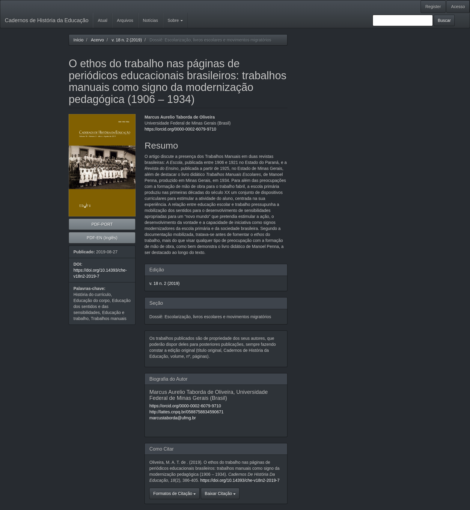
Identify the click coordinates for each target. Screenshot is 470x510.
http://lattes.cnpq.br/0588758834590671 (186, 411)
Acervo (97, 40)
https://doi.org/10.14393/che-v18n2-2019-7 (240, 480)
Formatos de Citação (174, 493)
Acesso (458, 6)
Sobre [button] (175, 20)
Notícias (150, 20)
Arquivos (125, 20)
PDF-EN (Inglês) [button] (102, 237)
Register (433, 6)
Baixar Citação (220, 493)
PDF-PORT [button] (102, 224)
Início (78, 40)
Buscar (444, 20)
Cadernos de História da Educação (46, 20)
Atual (102, 20)
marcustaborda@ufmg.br (172, 417)
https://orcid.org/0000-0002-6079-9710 (180, 129)
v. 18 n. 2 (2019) (127, 40)
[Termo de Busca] (403, 20)
